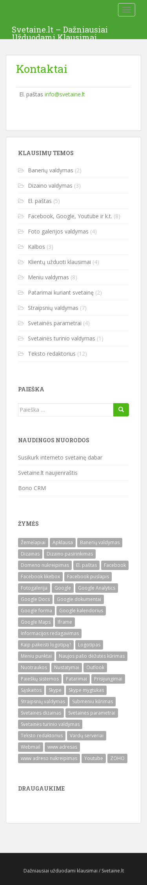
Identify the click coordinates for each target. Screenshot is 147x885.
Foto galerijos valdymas (58, 231)
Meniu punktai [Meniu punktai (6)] (36, 656)
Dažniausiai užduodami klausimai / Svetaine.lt (74, 870)
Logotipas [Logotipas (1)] (89, 644)
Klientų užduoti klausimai (59, 262)
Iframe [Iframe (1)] (65, 622)
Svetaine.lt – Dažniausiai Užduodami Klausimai (60, 31)
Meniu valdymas (48, 277)
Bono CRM (32, 488)
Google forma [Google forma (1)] (36, 610)
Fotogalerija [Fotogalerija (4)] (34, 588)
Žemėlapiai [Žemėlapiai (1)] (33, 542)
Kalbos (36, 246)
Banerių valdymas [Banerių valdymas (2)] (100, 542)
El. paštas (40, 201)
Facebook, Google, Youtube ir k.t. (70, 216)
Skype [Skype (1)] (55, 690)
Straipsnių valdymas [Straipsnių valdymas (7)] (43, 701)
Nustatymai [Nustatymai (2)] (66, 667)
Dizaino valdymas (50, 185)
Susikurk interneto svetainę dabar (60, 457)
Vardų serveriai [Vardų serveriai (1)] (86, 735)
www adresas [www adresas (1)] (62, 747)
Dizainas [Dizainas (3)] (30, 553)
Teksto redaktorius (52, 353)
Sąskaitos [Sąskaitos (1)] (31, 690)
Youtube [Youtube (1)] (93, 758)
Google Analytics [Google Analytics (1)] (96, 588)
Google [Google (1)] (62, 588)
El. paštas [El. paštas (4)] (86, 565)
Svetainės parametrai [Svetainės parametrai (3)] (91, 712)
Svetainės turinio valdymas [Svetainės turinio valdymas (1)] (50, 724)
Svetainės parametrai (55, 323)
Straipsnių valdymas (53, 307)
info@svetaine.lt (65, 94)
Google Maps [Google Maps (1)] (36, 622)
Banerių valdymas (50, 170)
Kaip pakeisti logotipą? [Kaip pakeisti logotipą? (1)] (46, 644)
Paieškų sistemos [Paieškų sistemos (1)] (40, 678)
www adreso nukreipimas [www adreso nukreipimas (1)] (49, 758)
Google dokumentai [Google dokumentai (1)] (79, 599)
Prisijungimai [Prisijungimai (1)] (108, 678)
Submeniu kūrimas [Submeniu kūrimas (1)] (92, 701)
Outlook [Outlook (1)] (95, 667)
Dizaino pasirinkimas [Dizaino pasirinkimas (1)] (70, 553)
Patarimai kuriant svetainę (61, 292)
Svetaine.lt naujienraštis (48, 472)
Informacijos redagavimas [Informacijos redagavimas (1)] (50, 633)
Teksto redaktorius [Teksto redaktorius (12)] (42, 735)
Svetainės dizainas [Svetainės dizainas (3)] (41, 712)
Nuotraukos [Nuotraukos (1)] (34, 667)
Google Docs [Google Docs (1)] (35, 599)
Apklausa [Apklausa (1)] (63, 542)
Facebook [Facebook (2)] (115, 565)
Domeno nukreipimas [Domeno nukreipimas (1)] (45, 565)
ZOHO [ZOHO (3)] (117, 758)
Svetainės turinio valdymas (61, 338)
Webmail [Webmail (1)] (30, 747)
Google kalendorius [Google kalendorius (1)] (81, 610)
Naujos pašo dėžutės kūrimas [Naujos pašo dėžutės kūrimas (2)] (92, 656)
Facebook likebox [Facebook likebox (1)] (40, 576)
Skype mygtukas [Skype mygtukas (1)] (86, 690)
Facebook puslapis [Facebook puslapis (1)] (88, 576)
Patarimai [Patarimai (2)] (76, 678)
